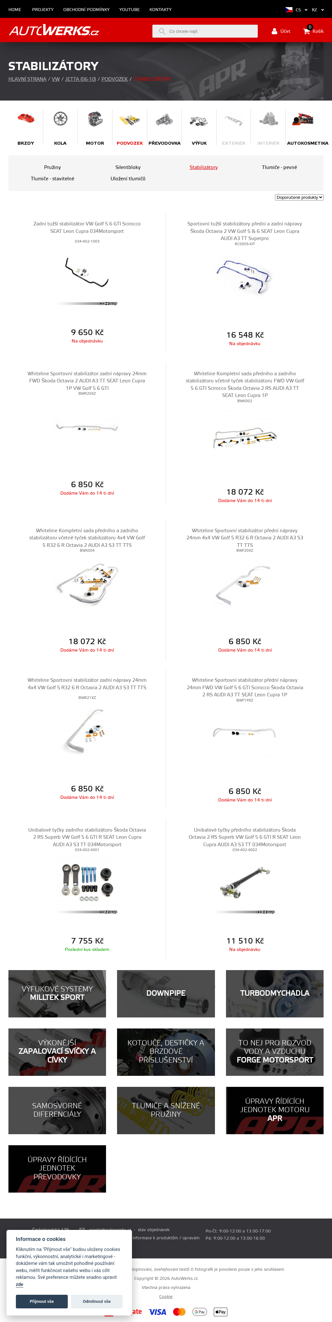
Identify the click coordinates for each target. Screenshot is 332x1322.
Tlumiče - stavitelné (52, 179)
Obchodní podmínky (86, 10)
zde (19, 1284)
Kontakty (160, 10)
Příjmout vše (42, 1301)
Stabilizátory (204, 167)
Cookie (165, 1296)
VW (56, 79)
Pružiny (52, 167)
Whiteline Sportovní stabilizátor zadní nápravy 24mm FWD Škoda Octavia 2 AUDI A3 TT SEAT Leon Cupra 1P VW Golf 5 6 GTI (87, 381)
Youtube (129, 10)
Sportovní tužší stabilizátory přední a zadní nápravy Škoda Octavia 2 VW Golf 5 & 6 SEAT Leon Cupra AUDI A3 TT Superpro (244, 231)
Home (14, 10)
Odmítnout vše (97, 1301)
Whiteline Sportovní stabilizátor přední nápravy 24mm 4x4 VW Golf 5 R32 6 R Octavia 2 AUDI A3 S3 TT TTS (244, 538)
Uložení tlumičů (128, 179)
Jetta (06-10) (80, 79)
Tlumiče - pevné (279, 167)
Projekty (42, 10)
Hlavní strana (27, 79)
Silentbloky (128, 167)
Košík (313, 31)
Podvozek (114, 79)
